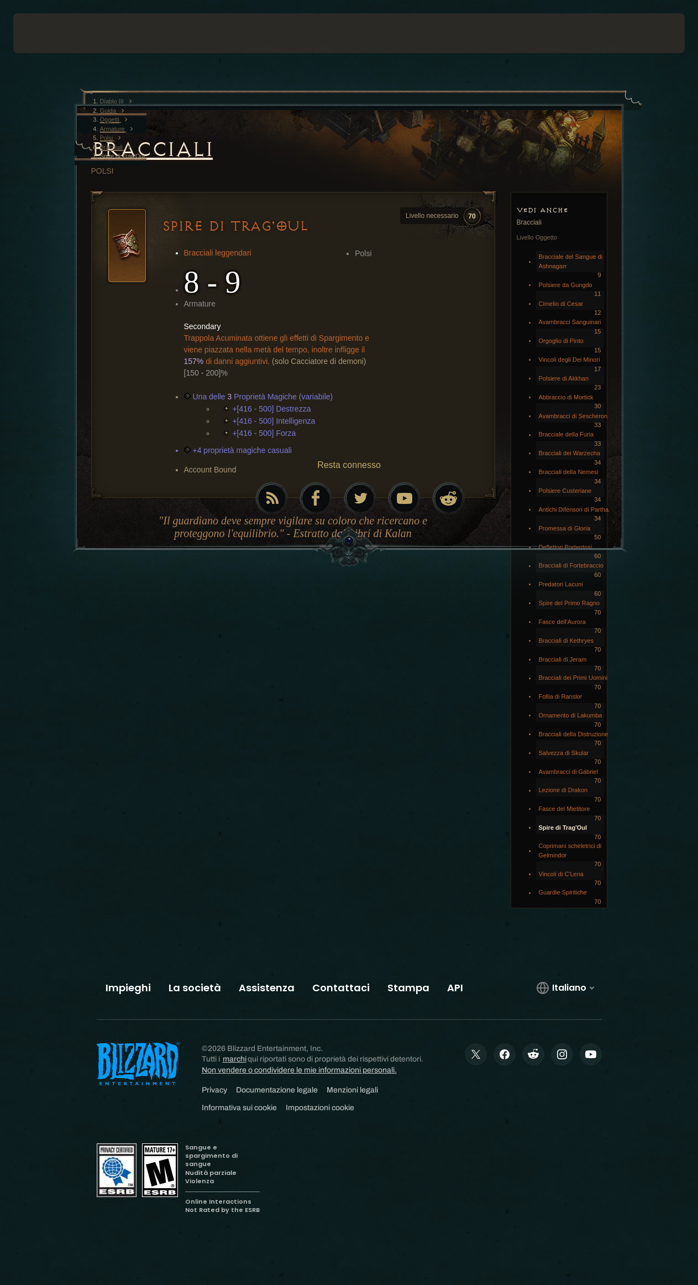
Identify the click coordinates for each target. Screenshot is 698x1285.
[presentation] (47, 33)
